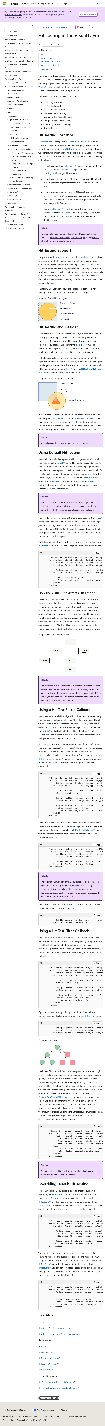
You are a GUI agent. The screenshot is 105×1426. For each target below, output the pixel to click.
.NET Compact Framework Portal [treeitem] (18, 82)
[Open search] (92, 3)
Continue (58, 418)
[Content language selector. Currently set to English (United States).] (15, 1410)
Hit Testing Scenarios (49, 54)
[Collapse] (32, 25)
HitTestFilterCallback (47, 1363)
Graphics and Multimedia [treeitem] (20, 123)
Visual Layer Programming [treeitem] (22, 153)
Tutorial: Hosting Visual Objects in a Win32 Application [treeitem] (21, 170)
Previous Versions (24, 1416)
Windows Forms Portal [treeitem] (14, 79)
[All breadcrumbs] (40, 27)
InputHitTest (76, 141)
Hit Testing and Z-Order (50, 61)
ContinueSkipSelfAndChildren (52, 1097)
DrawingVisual (50, 173)
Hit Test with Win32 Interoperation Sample (57, 1387)
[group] (70, 571)
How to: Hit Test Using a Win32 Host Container (59, 1333)
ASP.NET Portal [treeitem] (11, 75)
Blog (36, 1416)
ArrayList (53, 762)
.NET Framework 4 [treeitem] (12, 35)
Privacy (58, 1416)
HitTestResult (91, 477)
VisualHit (66, 477)
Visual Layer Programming (55, 27)
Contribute (47, 1416)
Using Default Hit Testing (51, 65)
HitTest (59, 257)
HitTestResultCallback (91, 368)
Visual (41, 87)
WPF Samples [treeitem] (12, 196)
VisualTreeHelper (87, 257)
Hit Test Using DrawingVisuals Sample (67, 237)
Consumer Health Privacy (76, 1416)
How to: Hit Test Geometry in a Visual (55, 1328)
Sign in (99, 3)
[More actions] (100, 27)
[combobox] (18, 31)
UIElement (47, 141)
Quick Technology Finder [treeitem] (15, 39)
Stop (68, 368)
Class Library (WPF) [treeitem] (15, 199)
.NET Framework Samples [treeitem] (15, 228)
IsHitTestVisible (52, 685)
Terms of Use (8, 1420)
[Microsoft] (5, 3)
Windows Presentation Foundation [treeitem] (16, 92)
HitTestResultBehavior (83, 830)
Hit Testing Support (48, 58)
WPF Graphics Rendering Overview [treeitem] (20, 129)
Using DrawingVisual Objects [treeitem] (23, 163)
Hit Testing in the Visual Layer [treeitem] (21, 158)
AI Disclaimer (8, 1416)
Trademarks (21, 1420)
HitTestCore (57, 1194)
